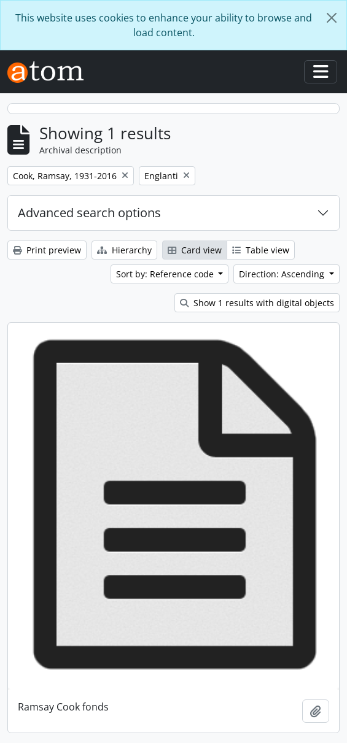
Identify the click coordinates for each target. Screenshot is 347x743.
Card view (195, 250)
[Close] (331, 18)
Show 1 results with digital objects (257, 303)
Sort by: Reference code (166, 274)
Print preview (47, 250)
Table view (260, 250)
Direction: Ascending (283, 274)
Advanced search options (89, 212)
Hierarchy (124, 250)
